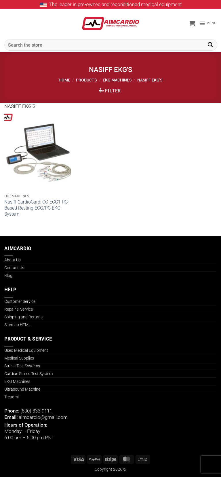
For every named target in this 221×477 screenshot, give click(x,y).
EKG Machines (17, 381)
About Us (12, 260)
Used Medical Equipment (26, 350)
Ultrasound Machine (22, 389)
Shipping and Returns (23, 317)
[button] (192, 23)
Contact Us (14, 267)
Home (64, 80)
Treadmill (12, 397)
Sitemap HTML (17, 324)
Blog (8, 275)
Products (86, 80)
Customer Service (19, 301)
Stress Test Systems (22, 366)
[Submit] (210, 45)
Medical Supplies (19, 358)
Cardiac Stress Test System (28, 373)
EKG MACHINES (117, 80)
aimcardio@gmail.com (43, 417)
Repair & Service (18, 309)
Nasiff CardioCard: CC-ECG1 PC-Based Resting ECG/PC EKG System (36, 208)
